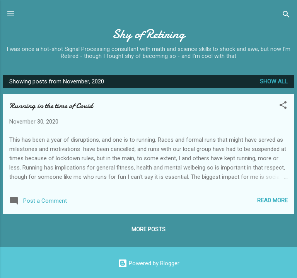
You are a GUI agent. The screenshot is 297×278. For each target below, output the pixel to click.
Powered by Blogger (148, 263)
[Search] (286, 15)
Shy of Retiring (148, 34)
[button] (283, 106)
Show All (274, 81)
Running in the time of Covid (51, 105)
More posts (148, 229)
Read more (272, 200)
